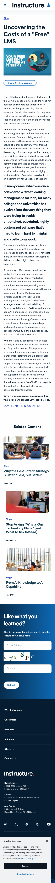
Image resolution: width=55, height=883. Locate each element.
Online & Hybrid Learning (20, 83)
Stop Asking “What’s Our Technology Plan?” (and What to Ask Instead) (24, 528)
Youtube (49, 824)
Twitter (16, 824)
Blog (6, 18)
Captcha (11, 668)
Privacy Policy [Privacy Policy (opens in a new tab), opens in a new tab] (27, 858)
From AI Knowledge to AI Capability (24, 584)
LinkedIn (5, 824)
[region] (25, 860)
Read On (8, 483)
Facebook (27, 824)
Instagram (37, 824)
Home (19, 773)
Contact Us (10, 758)
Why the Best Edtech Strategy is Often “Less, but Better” (26, 473)
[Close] (47, 841)
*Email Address (14, 645)
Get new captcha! (32, 656)
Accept (25, 866)
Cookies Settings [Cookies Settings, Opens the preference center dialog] (25, 874)
